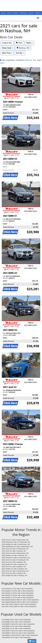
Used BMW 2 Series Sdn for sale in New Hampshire (20, 635)
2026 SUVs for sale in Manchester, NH (15, 540)
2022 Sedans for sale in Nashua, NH (14, 575)
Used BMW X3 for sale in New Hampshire (16, 619)
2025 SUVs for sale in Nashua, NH (14, 551)
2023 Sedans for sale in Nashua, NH (14, 569)
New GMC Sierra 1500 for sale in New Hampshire (19, 604)
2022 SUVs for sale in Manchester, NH (15, 571)
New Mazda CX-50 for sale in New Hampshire (18, 591)
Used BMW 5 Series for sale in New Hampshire (18, 631)
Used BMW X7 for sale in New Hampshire (16, 628)
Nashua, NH (23, 48)
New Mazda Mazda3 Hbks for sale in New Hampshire (20, 600)
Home (3, 13)
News (9, 13)
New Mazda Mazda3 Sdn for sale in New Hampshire (20, 602)
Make (29, 43)
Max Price (7, 53)
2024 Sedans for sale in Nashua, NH (14, 564)
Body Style (7, 48)
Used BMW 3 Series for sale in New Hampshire (18, 624)
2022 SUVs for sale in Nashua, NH (14, 573)
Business (23, 13)
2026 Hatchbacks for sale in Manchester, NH (17, 546)
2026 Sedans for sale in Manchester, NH (16, 544)
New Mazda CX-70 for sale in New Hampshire (18, 597)
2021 (19, 43)
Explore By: (7, 43)
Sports (31, 13)
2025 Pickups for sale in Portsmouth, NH (16, 558)
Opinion (38, 13)
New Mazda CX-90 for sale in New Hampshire (18, 595)
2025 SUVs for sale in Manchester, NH (15, 553)
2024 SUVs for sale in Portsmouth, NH (15, 560)
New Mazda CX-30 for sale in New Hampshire (18, 593)
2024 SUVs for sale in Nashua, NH (14, 562)
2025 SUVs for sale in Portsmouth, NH (15, 549)
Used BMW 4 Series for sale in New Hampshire (18, 633)
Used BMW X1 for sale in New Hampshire (16, 626)
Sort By (20, 53)
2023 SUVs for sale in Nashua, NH (14, 566)
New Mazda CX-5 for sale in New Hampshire (17, 589)
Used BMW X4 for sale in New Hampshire (16, 637)
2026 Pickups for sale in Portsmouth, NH (16, 542)
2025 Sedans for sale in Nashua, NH (14, 555)
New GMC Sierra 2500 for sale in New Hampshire (19, 606)
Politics (16, 13)
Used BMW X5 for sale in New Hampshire (16, 622)
